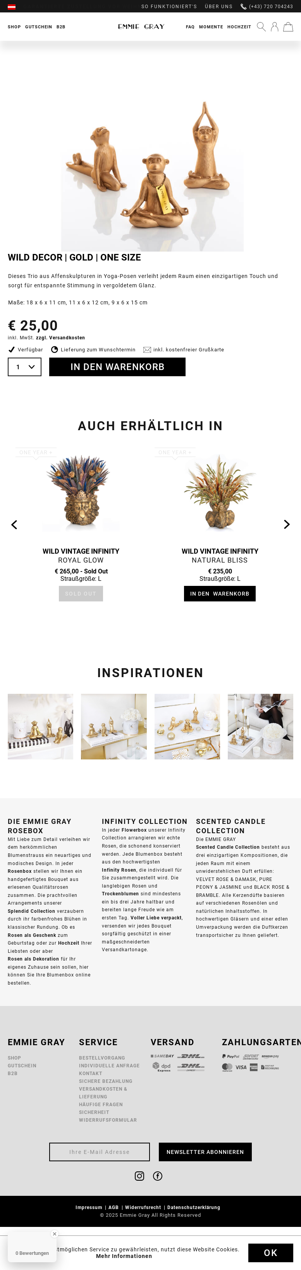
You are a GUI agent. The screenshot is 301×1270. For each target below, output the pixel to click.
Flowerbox (134, 830)
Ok (271, 1252)
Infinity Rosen (119, 870)
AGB (114, 1207)
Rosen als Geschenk (32, 935)
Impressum (90, 1207)
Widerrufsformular (108, 1120)
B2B (13, 1073)
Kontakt (90, 1073)
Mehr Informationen (124, 1256)
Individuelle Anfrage (109, 1065)
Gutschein (22, 1065)
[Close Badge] (54, 1234)
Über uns (219, 6)
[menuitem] (15, 6)
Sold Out (81, 594)
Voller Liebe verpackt (156, 918)
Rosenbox (20, 871)
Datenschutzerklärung (194, 1207)
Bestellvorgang (102, 1058)
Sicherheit (94, 1112)
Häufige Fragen (101, 1104)
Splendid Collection (31, 911)
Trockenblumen (120, 893)
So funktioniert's (169, 6)
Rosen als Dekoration (33, 959)
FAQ (190, 27)
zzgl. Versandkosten (60, 338)
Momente (211, 27)
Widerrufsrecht (144, 1207)
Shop (14, 1058)
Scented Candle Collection (228, 847)
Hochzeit (239, 27)
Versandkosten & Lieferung (103, 1093)
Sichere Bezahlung (105, 1081)
